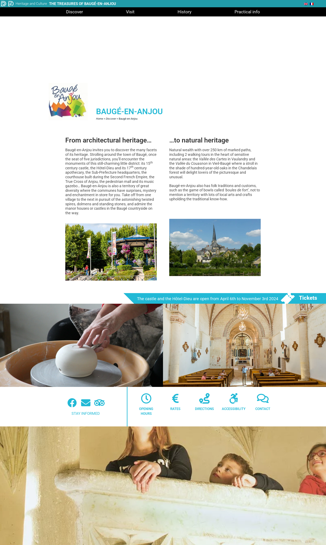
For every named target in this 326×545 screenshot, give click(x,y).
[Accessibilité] (233, 398)
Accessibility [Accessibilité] (234, 409)
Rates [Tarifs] (175, 409)
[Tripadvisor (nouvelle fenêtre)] (99, 403)
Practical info (247, 11)
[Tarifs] (175, 398)
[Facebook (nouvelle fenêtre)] (72, 403)
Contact (262, 409)
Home (99, 118)
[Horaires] (146, 398)
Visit (130, 11)
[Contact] (263, 398)
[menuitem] (306, 4)
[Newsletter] (85, 403)
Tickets (308, 298)
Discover (74, 11)
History (184, 11)
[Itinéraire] (204, 398)
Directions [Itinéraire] (204, 409)
